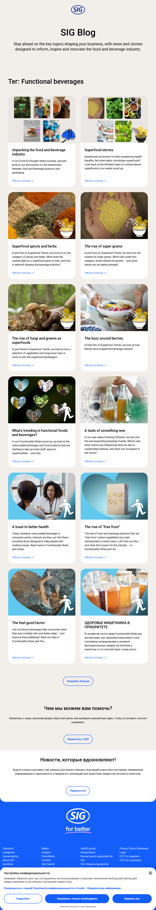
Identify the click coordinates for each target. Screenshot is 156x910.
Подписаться (78, 790)
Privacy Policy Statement (134, 848)
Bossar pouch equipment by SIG (97, 858)
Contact (46, 860)
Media (45, 848)
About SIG (8, 860)
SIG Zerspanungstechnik (95, 864)
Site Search (48, 864)
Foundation (48, 856)
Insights (46, 852)
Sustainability (10, 856)
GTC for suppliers (130, 856)
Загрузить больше (78, 681)
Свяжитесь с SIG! (78, 739)
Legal (123, 852)
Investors (8, 864)
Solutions (8, 848)
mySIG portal (88, 848)
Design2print (88, 852)
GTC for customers (130, 860)
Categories (9, 852)
